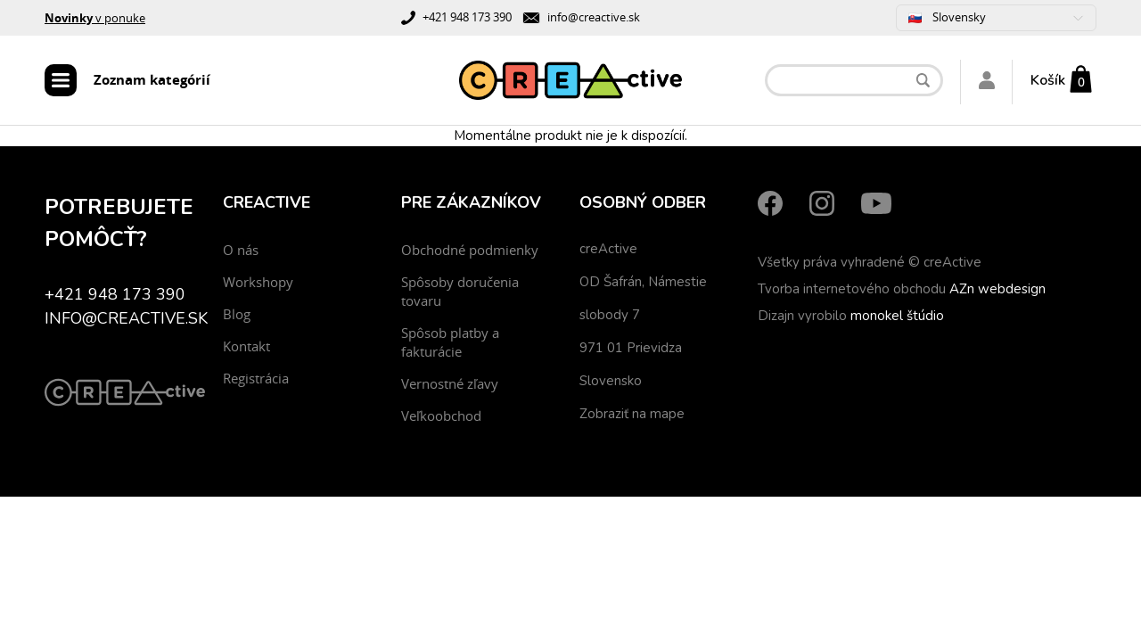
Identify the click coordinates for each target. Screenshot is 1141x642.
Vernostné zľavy (449, 383)
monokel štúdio (897, 316)
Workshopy (258, 282)
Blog (236, 314)
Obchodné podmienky (469, 250)
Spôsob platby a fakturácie (450, 342)
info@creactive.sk (593, 17)
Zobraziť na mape (632, 414)
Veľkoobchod (441, 415)
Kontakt (246, 346)
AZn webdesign (997, 289)
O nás (241, 250)
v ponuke (95, 18)
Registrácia (256, 378)
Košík (1047, 80)
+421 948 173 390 (467, 17)
